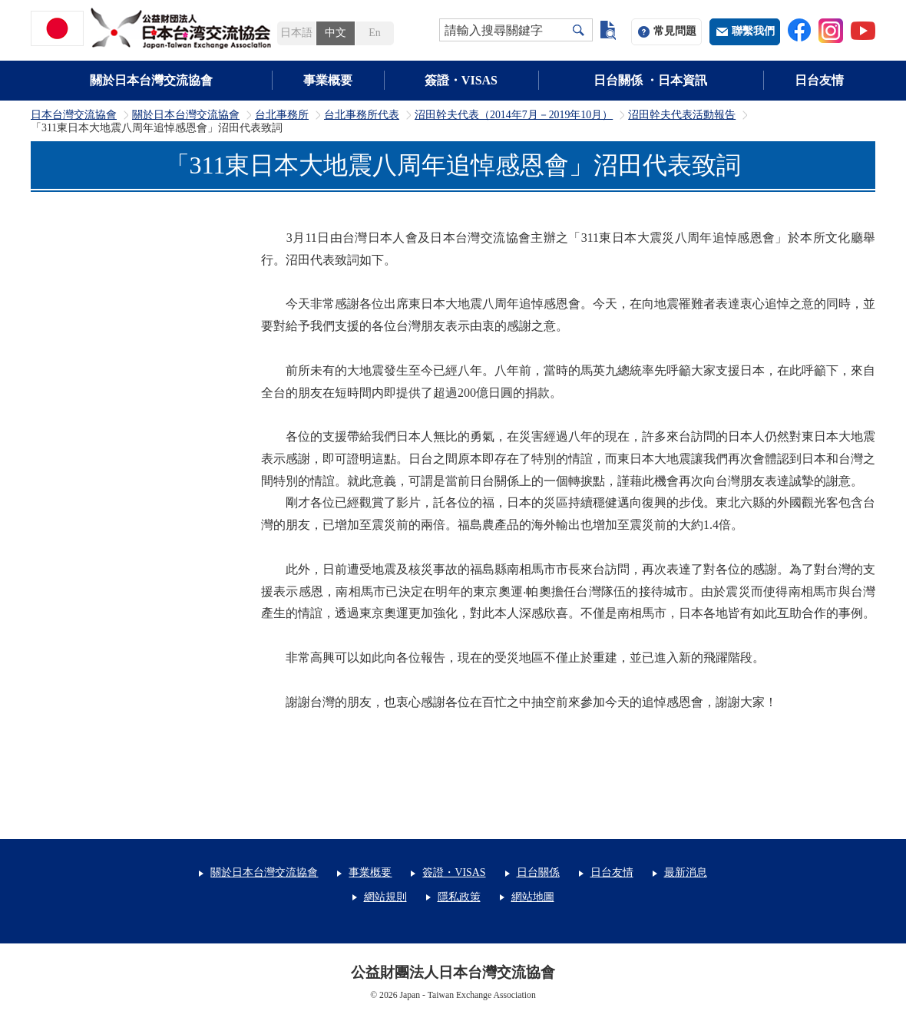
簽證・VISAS (461, 80)
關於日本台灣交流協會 (151, 80)
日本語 (296, 32)
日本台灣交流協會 (74, 115)
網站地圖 (532, 897)
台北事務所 (282, 115)
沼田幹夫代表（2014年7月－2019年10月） (514, 115)
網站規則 (385, 897)
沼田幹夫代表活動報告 (682, 115)
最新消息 (685, 872)
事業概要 (327, 80)
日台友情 (819, 80)
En (374, 32)
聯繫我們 (753, 31)
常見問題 (674, 31)
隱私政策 (459, 897)
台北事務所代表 (361, 115)
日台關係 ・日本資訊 (650, 80)
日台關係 (538, 872)
